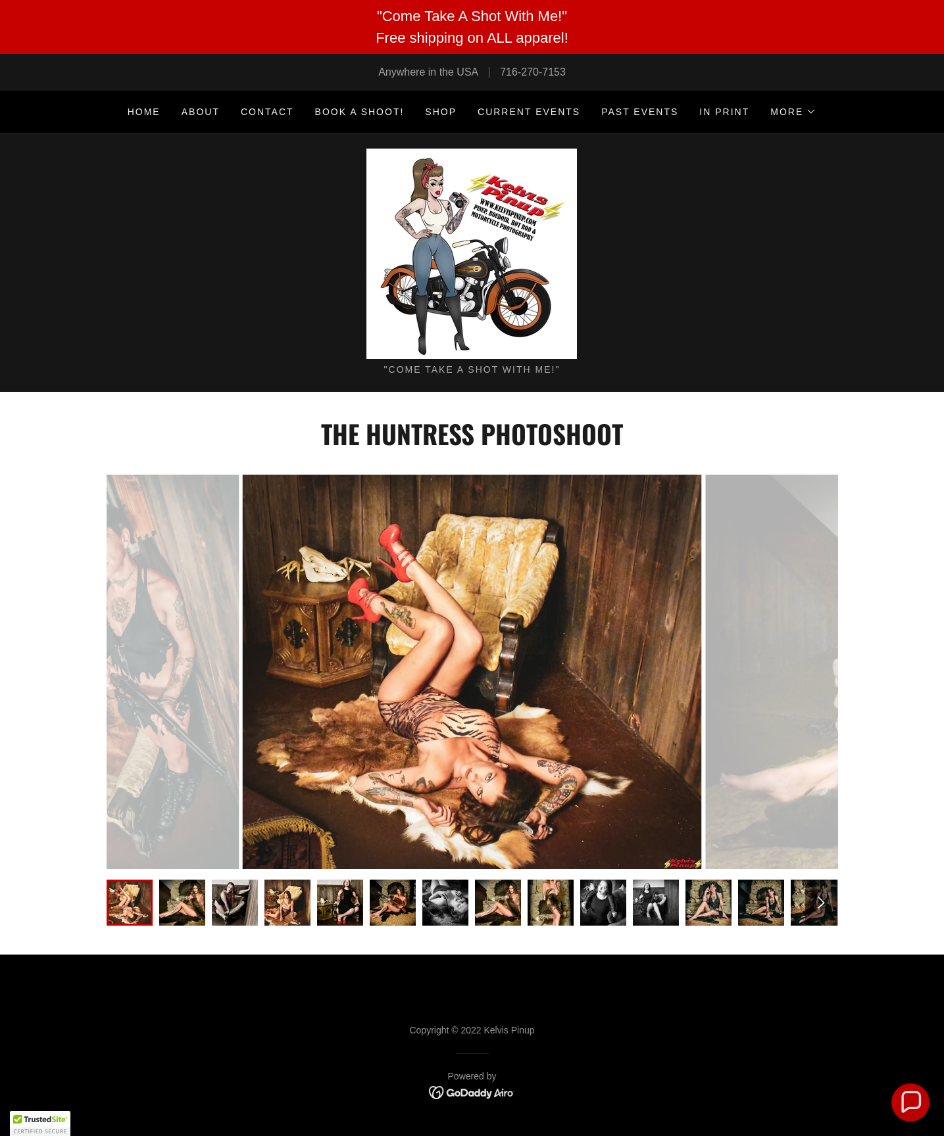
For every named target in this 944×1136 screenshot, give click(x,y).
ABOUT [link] (201, 111)
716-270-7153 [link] (533, 72)
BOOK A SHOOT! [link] (360, 111)
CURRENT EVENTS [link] (529, 111)
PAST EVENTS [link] (639, 111)
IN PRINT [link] (724, 111)
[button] (793, 112)
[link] (471, 252)
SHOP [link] (441, 111)
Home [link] (144, 111)
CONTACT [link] (267, 111)
